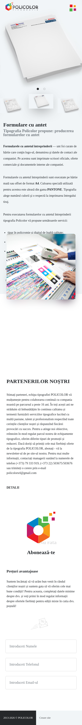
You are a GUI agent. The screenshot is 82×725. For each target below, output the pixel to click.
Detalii (13, 487)
